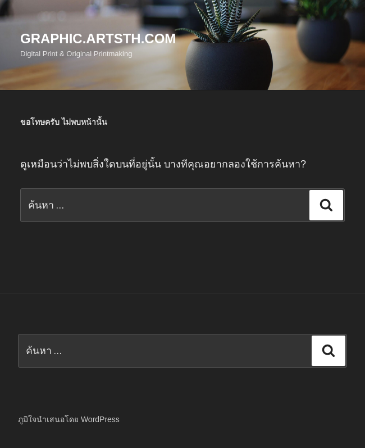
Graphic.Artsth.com (98, 38)
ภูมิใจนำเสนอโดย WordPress (69, 419)
